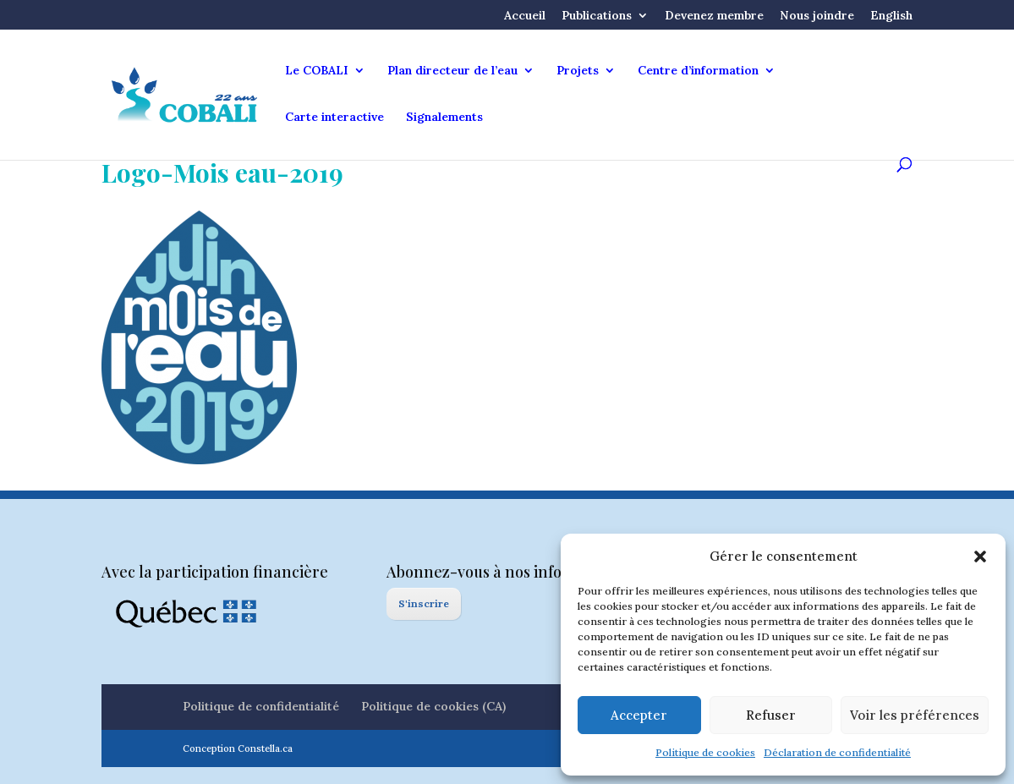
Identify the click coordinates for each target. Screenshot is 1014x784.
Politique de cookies (705, 752)
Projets (577, 71)
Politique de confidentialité (261, 706)
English (891, 16)
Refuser (771, 715)
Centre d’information (698, 71)
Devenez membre (714, 16)
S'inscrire (423, 603)
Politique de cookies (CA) (433, 706)
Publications (597, 16)
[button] (980, 556)
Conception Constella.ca (238, 748)
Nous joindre (817, 16)
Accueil (524, 16)
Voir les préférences (914, 715)
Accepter (639, 715)
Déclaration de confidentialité (837, 752)
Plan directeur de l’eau (452, 71)
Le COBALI (316, 71)
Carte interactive (334, 117)
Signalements (444, 117)
